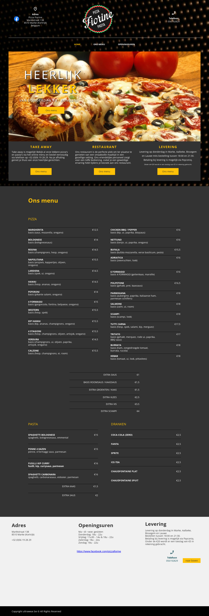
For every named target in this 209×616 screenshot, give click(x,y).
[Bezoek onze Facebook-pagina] (16, 18)
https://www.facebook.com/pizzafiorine (99, 551)
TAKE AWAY (41, 147)
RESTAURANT (104, 147)
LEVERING (168, 147)
